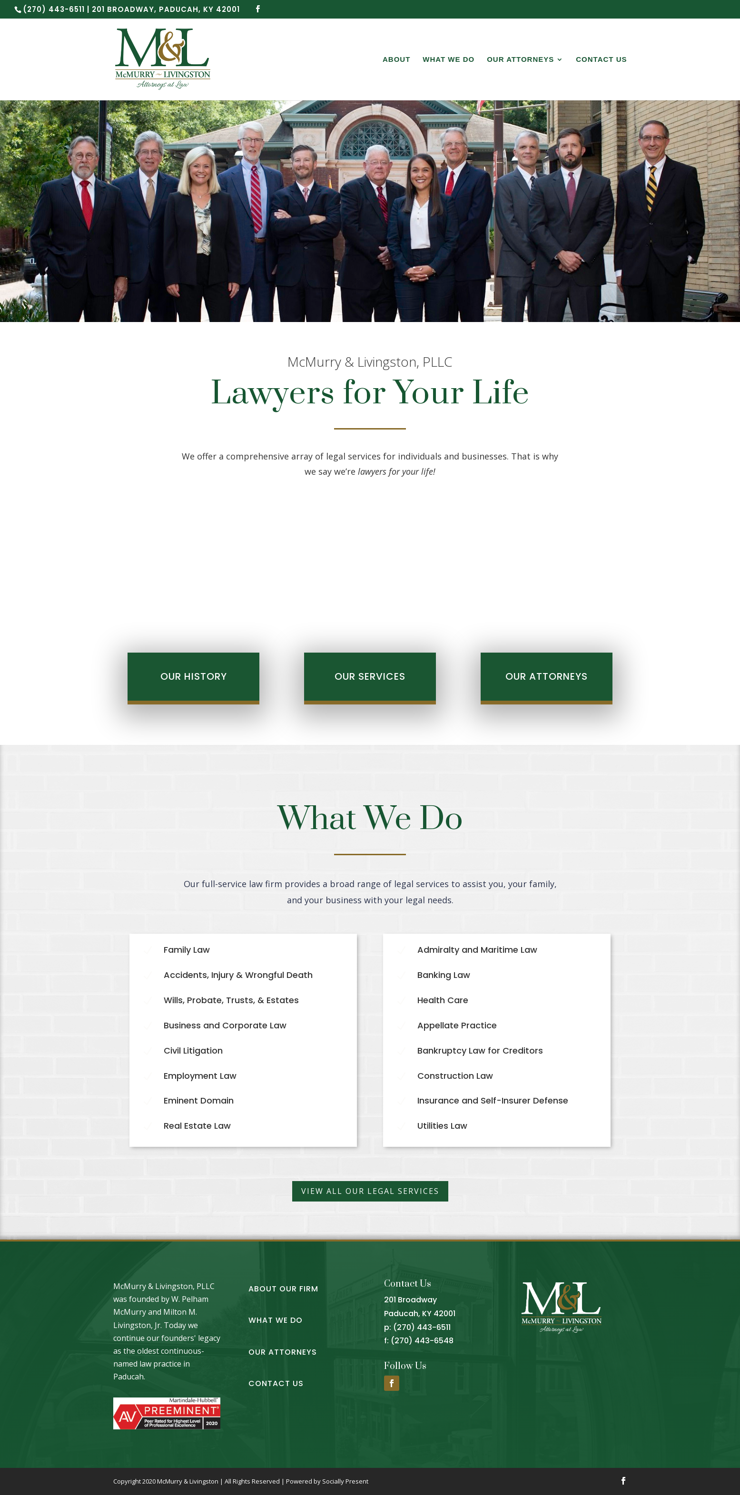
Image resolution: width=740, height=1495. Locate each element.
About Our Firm (283, 1288)
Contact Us (601, 59)
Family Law (187, 950)
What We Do (448, 59)
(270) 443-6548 (422, 1340)
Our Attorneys (520, 59)
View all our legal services (370, 1191)
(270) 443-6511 (422, 1327)
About (396, 59)
